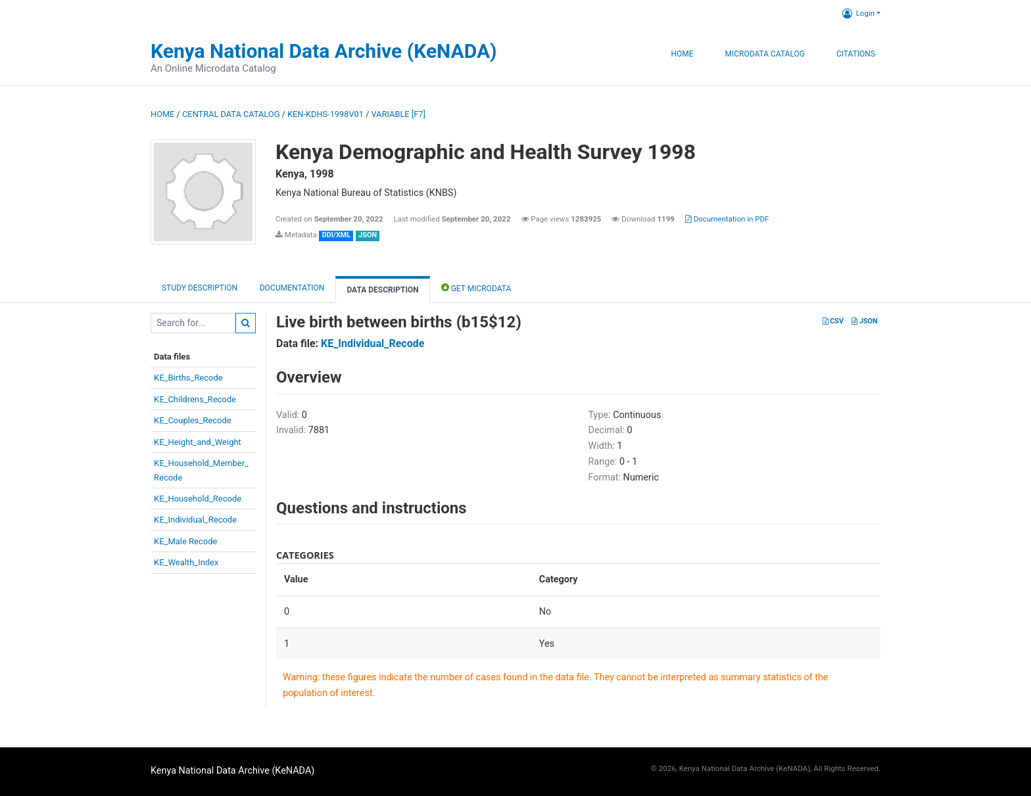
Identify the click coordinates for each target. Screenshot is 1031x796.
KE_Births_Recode (188, 378)
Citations (855, 54)
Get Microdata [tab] (476, 287)
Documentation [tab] (292, 288)
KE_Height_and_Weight (197, 442)
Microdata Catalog (765, 54)
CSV (833, 321)
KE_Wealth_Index (186, 562)
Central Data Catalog (230, 114)
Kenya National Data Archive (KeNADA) (324, 50)
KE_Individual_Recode (195, 520)
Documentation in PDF (727, 218)
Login (858, 13)
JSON (864, 321)
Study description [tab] (199, 288)
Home (682, 54)
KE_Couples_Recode (192, 420)
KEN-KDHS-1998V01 (325, 114)
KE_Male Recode (185, 541)
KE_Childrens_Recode (195, 399)
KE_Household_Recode (197, 498)
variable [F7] (398, 114)
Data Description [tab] (382, 289)
